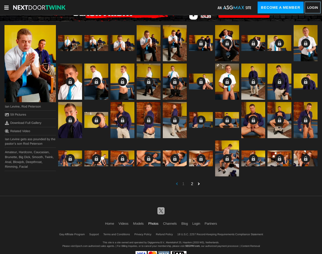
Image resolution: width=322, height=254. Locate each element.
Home (109, 223)
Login (312, 7)
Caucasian (41, 152)
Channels (170, 223)
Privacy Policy (142, 234)
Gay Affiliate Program (72, 234)
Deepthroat (34, 162)
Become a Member (280, 7)
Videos (124, 223)
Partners (211, 223)
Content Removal (250, 246)
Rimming (11, 166)
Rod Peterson (31, 106)
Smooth (37, 157)
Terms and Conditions (116, 234)
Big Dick (24, 157)
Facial (23, 166)
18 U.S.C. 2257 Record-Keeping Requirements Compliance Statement (220, 234)
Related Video (17, 131)
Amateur (11, 152)
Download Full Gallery (23, 123)
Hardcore (25, 152)
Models (138, 223)
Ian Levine (12, 106)
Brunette (11, 157)
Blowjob (18, 162)
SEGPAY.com (192, 246)
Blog (184, 223)
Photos (153, 223)
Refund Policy (164, 234)
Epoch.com (81, 246)
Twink (49, 157)
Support (94, 234)
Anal (8, 162)
